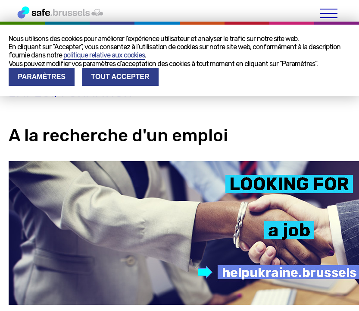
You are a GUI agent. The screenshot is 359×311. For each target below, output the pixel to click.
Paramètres (42, 76)
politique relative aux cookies (104, 55)
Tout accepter (120, 76)
